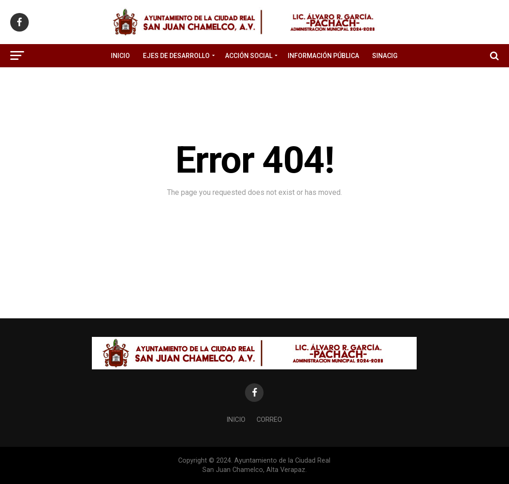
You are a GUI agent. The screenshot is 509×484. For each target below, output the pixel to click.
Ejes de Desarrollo (176, 55)
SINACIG (385, 55)
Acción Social (248, 55)
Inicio (120, 55)
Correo (269, 420)
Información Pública (323, 55)
